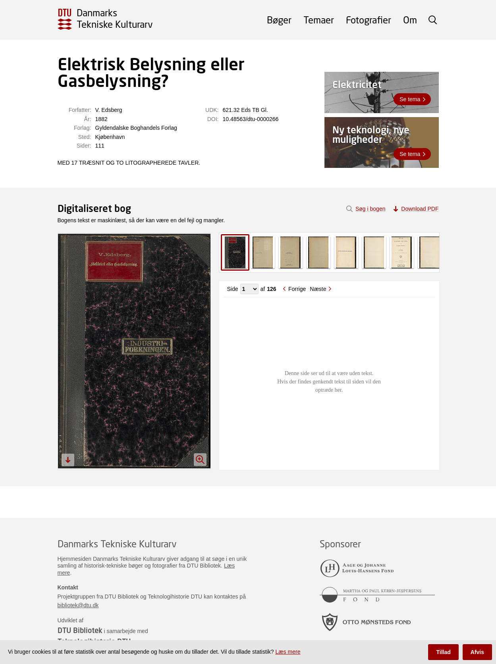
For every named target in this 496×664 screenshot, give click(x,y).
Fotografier (368, 19)
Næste (318, 289)
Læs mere (287, 652)
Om (410, 19)
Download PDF (419, 209)
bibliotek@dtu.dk (78, 605)
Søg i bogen (370, 209)
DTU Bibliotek (80, 630)
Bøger (279, 19)
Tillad (443, 652)
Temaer (318, 19)
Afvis (477, 652)
